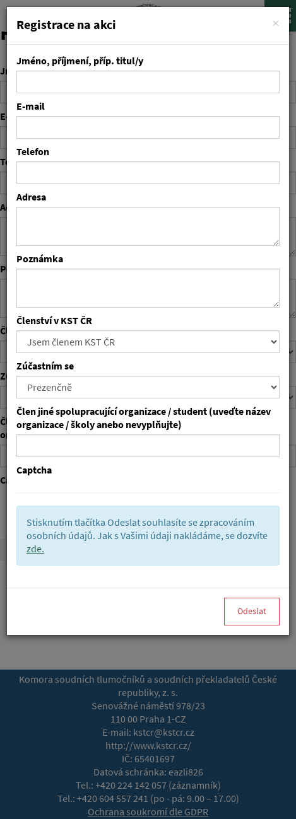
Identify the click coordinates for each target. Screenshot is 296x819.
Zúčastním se (45, 366)
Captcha (34, 470)
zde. (35, 548)
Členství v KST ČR (54, 320)
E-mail (30, 106)
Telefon (32, 151)
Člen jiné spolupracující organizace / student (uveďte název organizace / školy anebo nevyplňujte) (143, 418)
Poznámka (39, 258)
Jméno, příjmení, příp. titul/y (79, 60)
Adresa (31, 197)
